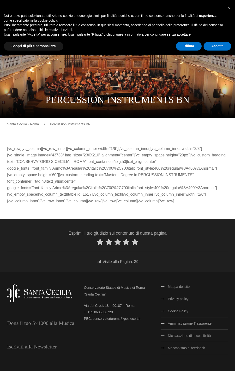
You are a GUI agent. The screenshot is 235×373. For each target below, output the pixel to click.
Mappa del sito (179, 288)
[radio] (100, 244)
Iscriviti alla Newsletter (32, 349)
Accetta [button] (217, 46)
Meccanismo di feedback (186, 350)
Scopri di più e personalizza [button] (34, 46)
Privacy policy (178, 301)
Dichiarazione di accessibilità (189, 338)
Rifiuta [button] (189, 46)
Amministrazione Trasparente (189, 325)
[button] (229, 8)
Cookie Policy (178, 313)
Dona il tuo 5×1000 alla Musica (40, 325)
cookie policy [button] (47, 20)
